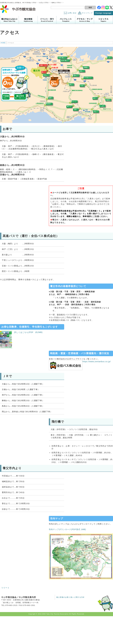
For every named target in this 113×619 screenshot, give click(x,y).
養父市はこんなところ (9, 20)
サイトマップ (87, 13)
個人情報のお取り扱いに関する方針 (70, 597)
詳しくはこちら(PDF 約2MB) (21, 332)
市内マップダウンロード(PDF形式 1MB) (67, 529)
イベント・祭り (47, 20)
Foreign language (103, 13)
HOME (3, 43)
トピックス (103, 20)
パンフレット (65, 20)
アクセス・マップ (84, 20)
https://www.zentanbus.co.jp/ (80, 361)
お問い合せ (72, 13)
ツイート (5, 588)
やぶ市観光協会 (18, 9)
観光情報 (28, 20)
